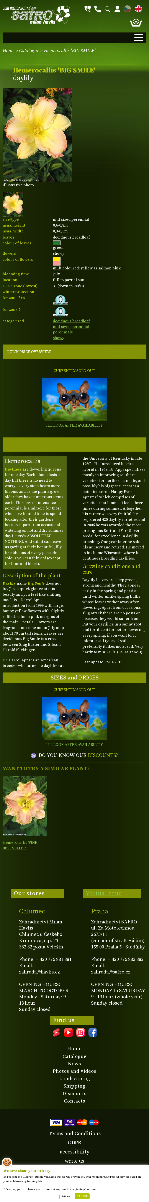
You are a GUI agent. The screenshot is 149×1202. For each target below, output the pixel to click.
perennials (63, 332)
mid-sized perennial (71, 326)
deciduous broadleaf (71, 321)
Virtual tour (104, 893)
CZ (126, 8)
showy (58, 337)
